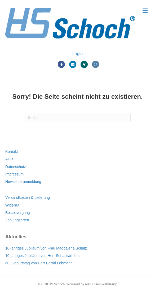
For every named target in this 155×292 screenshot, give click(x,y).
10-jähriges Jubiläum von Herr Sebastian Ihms (43, 256)
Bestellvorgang (17, 213)
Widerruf (12, 205)
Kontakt (11, 151)
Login (77, 53)
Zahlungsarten (17, 220)
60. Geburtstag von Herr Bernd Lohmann (39, 263)
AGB (9, 159)
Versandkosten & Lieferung (27, 197)
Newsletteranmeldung (23, 181)
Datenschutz (15, 167)
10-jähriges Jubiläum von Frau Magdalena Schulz (46, 248)
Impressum (14, 174)
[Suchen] (78, 117)
